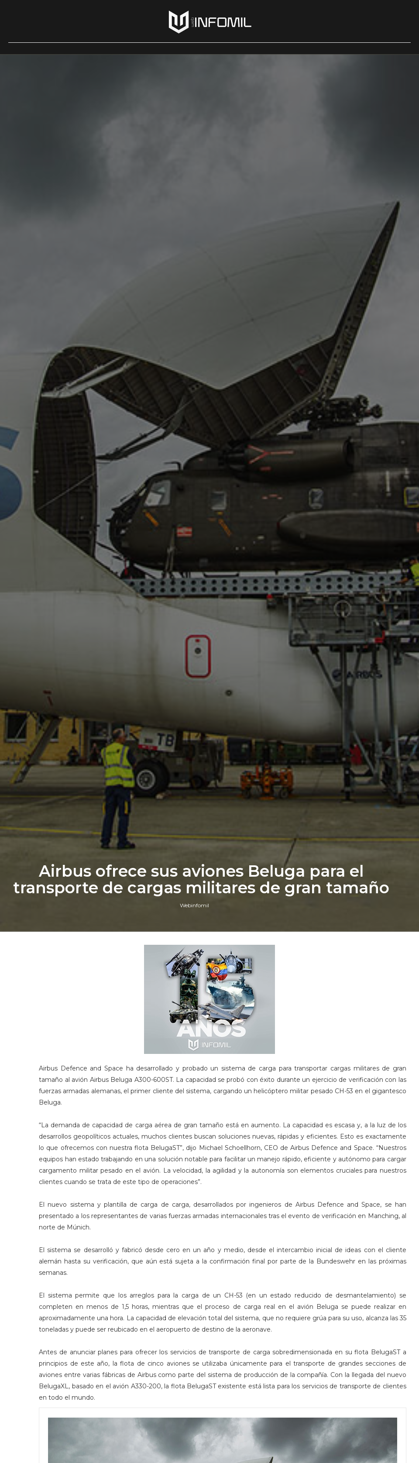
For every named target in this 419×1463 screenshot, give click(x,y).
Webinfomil (194, 905)
